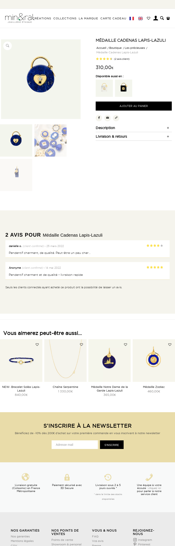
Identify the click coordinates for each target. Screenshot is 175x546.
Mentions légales (22, 540)
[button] (37, 344)
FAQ (95, 536)
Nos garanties (20, 536)
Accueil (101, 47)
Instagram (144, 539)
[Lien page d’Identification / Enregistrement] (155, 18)
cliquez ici (154, 488)
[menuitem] (41, 18)
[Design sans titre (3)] (19, 18)
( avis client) (122, 59)
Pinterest (143, 544)
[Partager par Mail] (107, 118)
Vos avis (97, 540)
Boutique (115, 47)
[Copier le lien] (116, 118)
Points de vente (62, 539)
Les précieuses (135, 47)
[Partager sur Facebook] (99, 118)
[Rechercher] (162, 18)
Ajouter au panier (134, 106)
